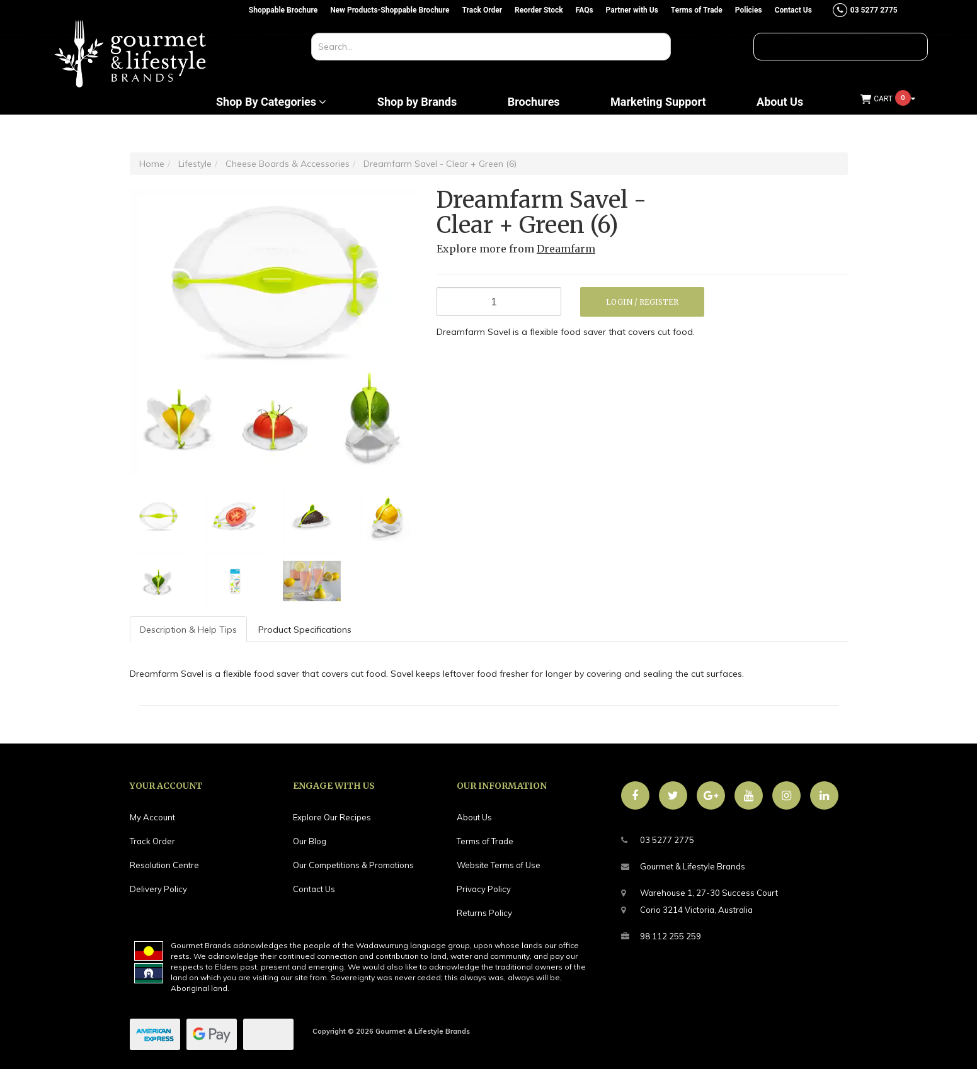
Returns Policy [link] (484, 913)
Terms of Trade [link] (485, 841)
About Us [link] (474, 817)
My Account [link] (152, 817)
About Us (780, 102)
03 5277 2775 (657, 840)
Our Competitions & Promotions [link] (353, 865)
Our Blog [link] (309, 841)
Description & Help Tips (188, 629)
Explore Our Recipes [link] (332, 817)
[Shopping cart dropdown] (888, 99)
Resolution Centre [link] (164, 865)
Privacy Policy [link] (484, 889)
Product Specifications (304, 629)
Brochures (534, 102)
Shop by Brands (417, 102)
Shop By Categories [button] (271, 102)
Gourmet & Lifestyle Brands (683, 866)
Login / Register (642, 302)
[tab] (189, 629)
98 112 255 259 (661, 936)
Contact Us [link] (314, 889)
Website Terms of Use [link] (498, 865)
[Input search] (491, 46)
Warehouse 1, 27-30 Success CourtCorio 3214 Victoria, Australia (699, 900)
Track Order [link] (152, 841)
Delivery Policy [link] (158, 889)
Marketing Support (658, 102)
